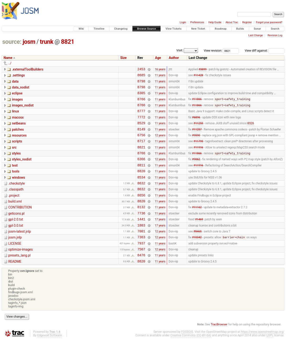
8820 (141, 184)
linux (15, 116)
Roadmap (221, 28)
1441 (141, 237)
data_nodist (20, 89)
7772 (141, 123)
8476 (141, 277)
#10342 (197, 258)
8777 (141, 116)
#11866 (197, 103)
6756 (141, 143)
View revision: (213, 50)
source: (12, 41)
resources (19, 143)
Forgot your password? (269, 22)
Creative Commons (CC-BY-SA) (190, 358)
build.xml (15, 217)
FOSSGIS (187, 355)
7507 (141, 271)
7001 (141, 251)
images (17, 103)
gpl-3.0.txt (15, 244)
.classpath (15, 203)
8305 (141, 96)
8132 (141, 224)
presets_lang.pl (19, 277)
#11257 (197, 136)
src (14, 157)
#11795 (198, 150)
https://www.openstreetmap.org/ (262, 355)
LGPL (269, 358)
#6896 (196, 123)
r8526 (250, 130)
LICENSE (14, 264)
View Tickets (173, 28)
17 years (160, 237)
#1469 (199, 237)
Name (8, 58)
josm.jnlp (15, 257)
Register (247, 22)
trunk (46, 41)
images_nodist (22, 109)
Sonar (257, 28)
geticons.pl (16, 230)
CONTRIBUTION (20, 224)
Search (275, 28)
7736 (141, 231)
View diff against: (264, 50)
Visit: (179, 50)
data (15, 83)
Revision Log (275, 35)
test (15, 177)
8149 (141, 137)
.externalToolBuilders (27, 69)
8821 (67, 41)
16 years (160, 69)
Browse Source (146, 28)
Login (183, 22)
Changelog (120, 28)
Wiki (81, 28)
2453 (141, 69)
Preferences (197, 22)
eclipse (17, 96)
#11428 (198, 76)
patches (18, 136)
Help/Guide (214, 22)
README (14, 284)
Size (123, 58)
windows (18, 190)
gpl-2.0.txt (15, 237)
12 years (160, 143)
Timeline (99, 28)
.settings (18, 76)
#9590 (196, 143)
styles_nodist (21, 170)
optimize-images (20, 271)
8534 (141, 190)
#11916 (198, 157)
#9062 (196, 170)
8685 (141, 76)
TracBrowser (219, 348)
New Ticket (198, 28)
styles (16, 163)
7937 (141, 264)
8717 (141, 150)
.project (13, 210)
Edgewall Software (49, 358)
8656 (141, 210)
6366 (141, 170)
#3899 (202, 69)
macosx (17, 123)
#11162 (197, 224)
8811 (141, 177)
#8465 (197, 250)
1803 (141, 244)
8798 (141, 83)
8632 (141, 197)
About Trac (232, 22)
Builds (240, 28)
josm (28, 41)
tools (15, 183)
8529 (141, 130)
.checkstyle (16, 197)
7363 (141, 257)
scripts (17, 150)
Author (174, 58)
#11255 (198, 130)
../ (9, 63)
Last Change (255, 35)
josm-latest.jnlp (19, 250)
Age (158, 58)
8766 (141, 103)
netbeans (19, 130)
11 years (160, 76)
